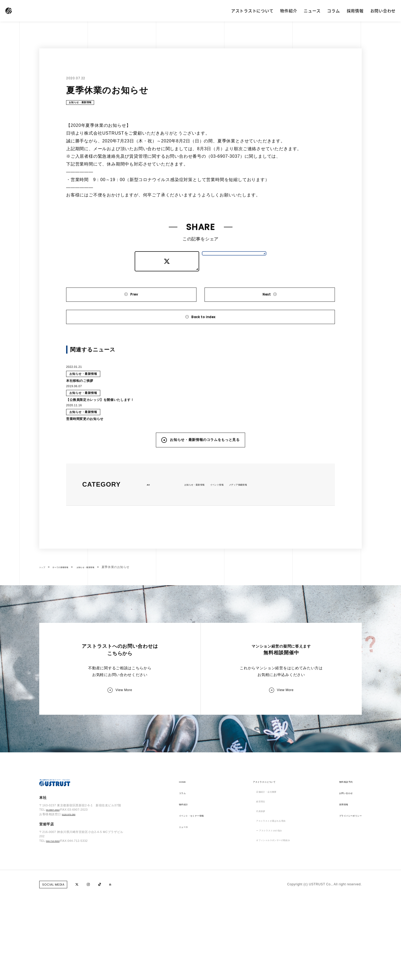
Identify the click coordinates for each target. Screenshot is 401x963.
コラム (333, 10)
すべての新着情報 (68, 611)
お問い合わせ (383, 10)
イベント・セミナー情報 (197, 879)
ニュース (312, 10)
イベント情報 (230, 528)
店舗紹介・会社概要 (263, 857)
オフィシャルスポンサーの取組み (273, 913)
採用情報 (355, 10)
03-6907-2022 (56, 879)
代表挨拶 (255, 879)
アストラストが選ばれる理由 (270, 891)
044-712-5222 (56, 910)
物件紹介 (288, 10)
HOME (184, 845)
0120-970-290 (72, 883)
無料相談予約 (338, 845)
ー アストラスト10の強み (267, 902)
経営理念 (255, 868)
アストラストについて (252, 10)
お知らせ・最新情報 (86, 104)
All (149, 528)
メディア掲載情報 (259, 528)
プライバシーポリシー (345, 879)
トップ (44, 611)
